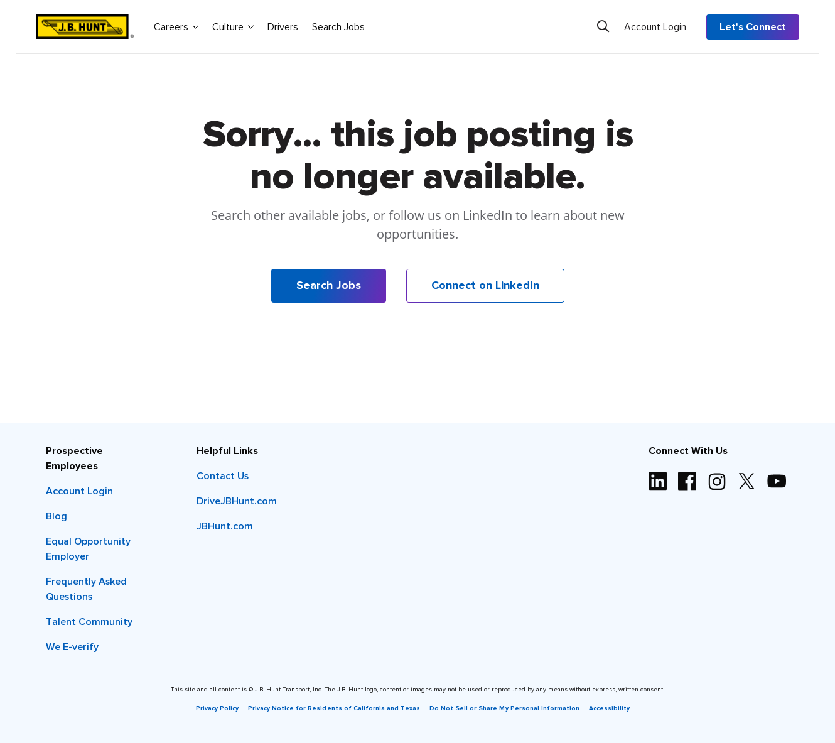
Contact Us (223, 476)
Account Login (655, 27)
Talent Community (89, 622)
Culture (233, 26)
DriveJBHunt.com (237, 501)
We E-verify (72, 647)
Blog (56, 516)
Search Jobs (338, 27)
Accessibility (609, 708)
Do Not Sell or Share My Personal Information (504, 708)
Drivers (282, 27)
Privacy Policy (217, 708)
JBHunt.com (225, 526)
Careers (176, 26)
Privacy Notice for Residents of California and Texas (334, 708)
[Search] (603, 26)
